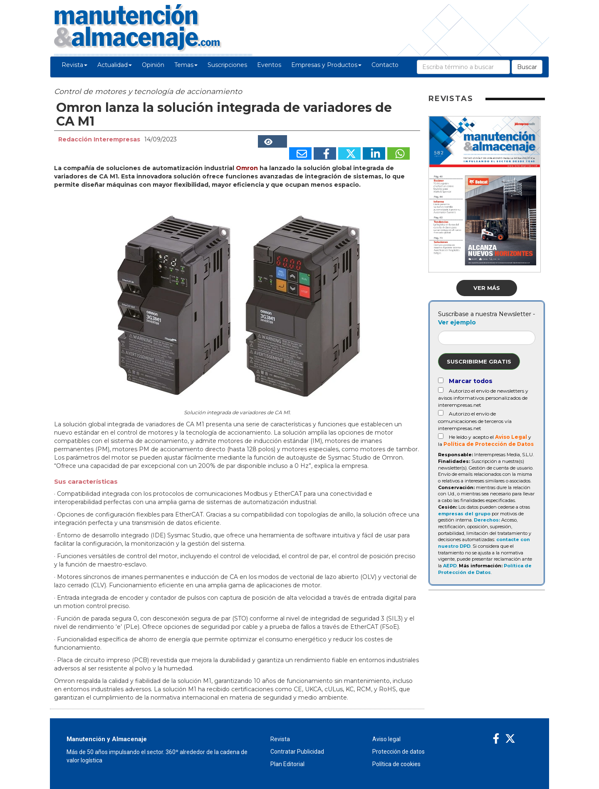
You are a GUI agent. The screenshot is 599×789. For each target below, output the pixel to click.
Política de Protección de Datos (488, 444)
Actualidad (114, 65)
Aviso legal (386, 739)
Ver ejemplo (457, 322)
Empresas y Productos (326, 65)
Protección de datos (398, 751)
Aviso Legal (511, 437)
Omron (247, 168)
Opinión (153, 65)
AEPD (450, 566)
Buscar (527, 67)
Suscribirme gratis (479, 361)
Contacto (385, 65)
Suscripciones (227, 65)
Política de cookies (396, 764)
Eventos (269, 65)
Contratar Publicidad (297, 751)
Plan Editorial (287, 764)
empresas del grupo (464, 514)
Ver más (486, 287)
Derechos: (487, 520)
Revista (74, 65)
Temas (186, 65)
